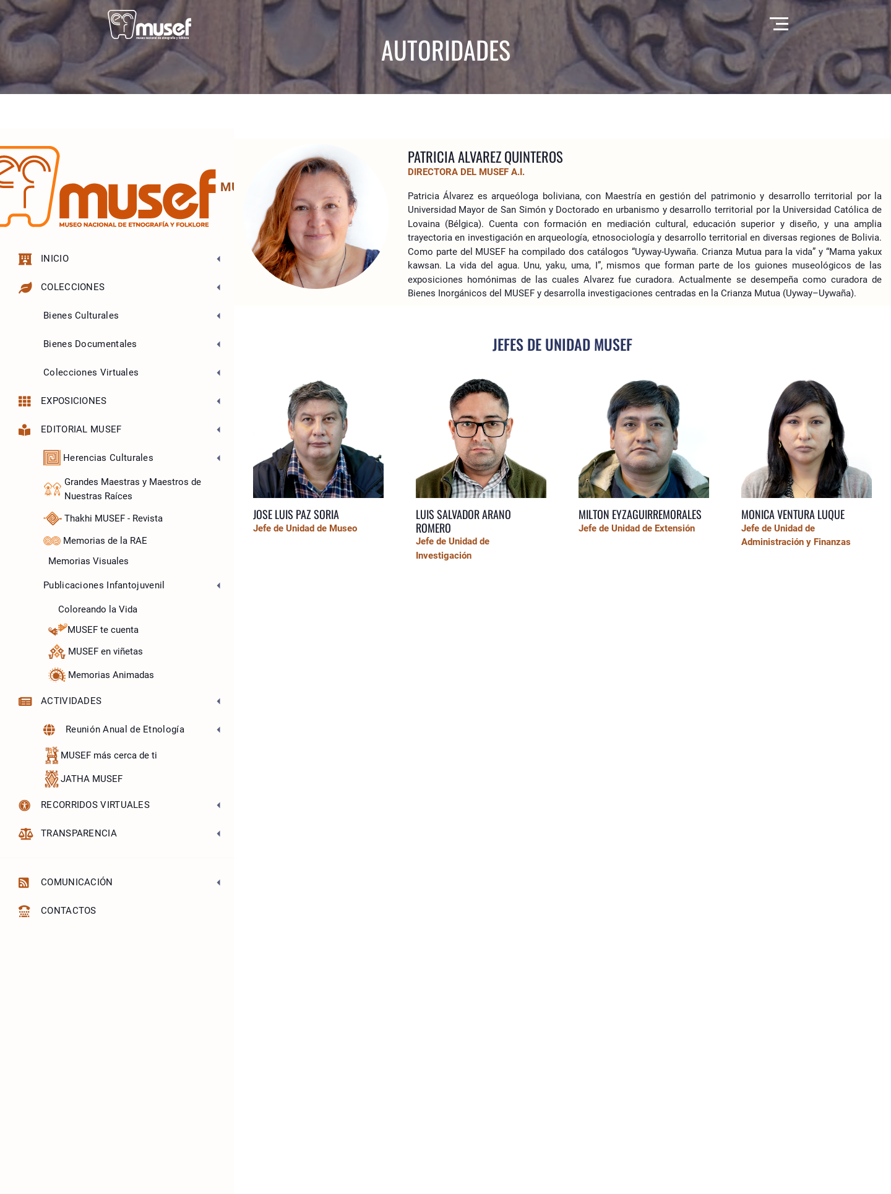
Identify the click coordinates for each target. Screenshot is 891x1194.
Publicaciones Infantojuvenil (104, 585)
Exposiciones (63, 401)
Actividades (60, 701)
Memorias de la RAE (95, 540)
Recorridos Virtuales (84, 805)
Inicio (44, 259)
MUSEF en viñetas (95, 651)
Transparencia (68, 834)
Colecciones (62, 287)
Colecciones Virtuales (91, 372)
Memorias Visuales (88, 561)
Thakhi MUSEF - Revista (103, 518)
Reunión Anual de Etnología (113, 730)
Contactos (58, 911)
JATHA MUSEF (83, 779)
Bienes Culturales (81, 315)
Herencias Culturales (98, 457)
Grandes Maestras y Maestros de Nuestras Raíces (122, 489)
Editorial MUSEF (70, 430)
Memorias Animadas (101, 675)
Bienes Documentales (90, 344)
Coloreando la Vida (97, 609)
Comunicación (66, 882)
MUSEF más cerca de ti (100, 755)
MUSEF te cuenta (93, 629)
